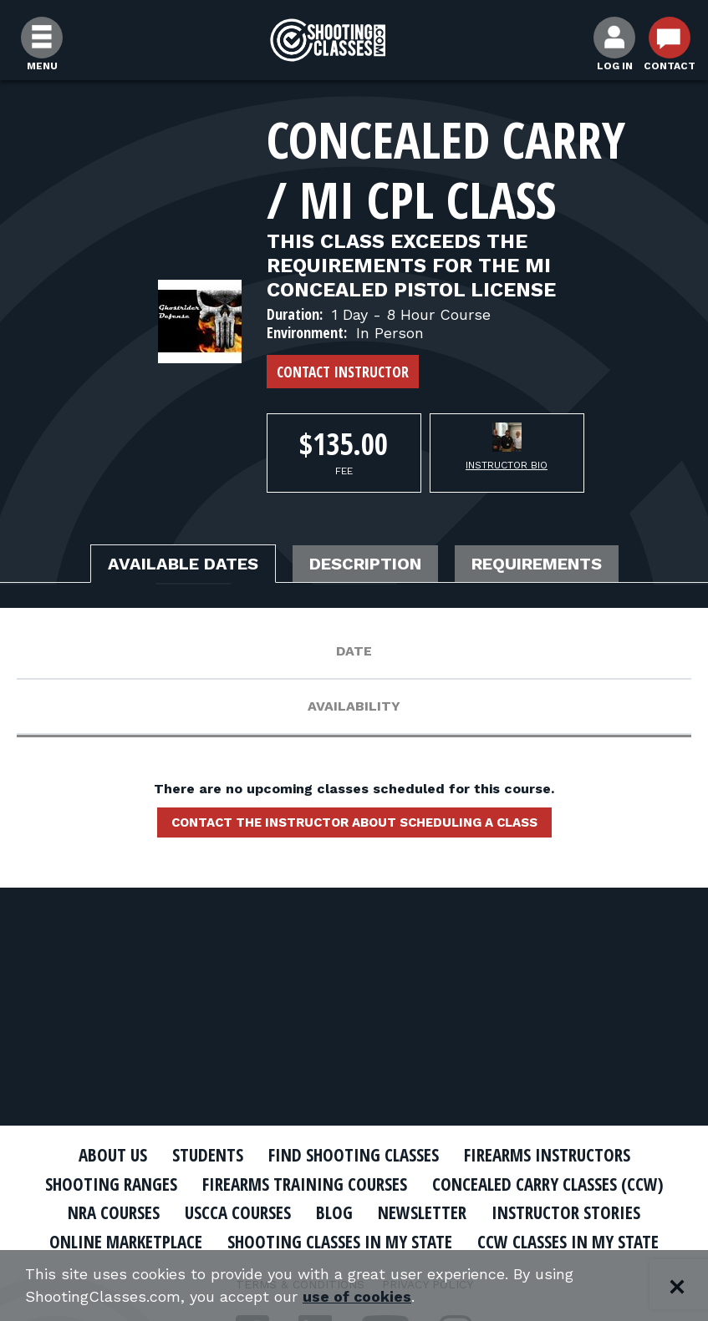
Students (207, 1155)
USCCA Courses (238, 1212)
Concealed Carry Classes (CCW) (548, 1184)
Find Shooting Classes (353, 1155)
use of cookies (357, 1297)
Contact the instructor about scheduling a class (354, 822)
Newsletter (422, 1212)
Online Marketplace (125, 1241)
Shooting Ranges (111, 1184)
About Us (113, 1155)
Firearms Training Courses (304, 1184)
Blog (334, 1212)
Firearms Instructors (547, 1155)
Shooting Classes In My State (339, 1241)
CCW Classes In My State (568, 1241)
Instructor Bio (507, 465)
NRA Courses (114, 1212)
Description (365, 564)
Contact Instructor (343, 372)
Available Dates (183, 564)
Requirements (536, 564)
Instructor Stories (566, 1212)
